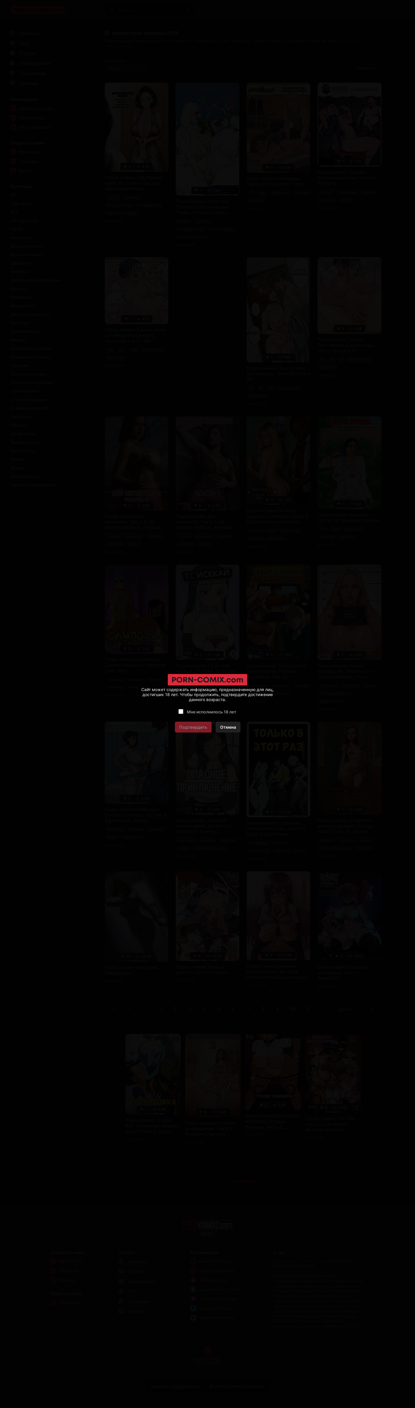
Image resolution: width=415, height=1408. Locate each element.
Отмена (228, 727)
